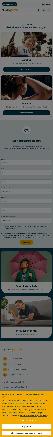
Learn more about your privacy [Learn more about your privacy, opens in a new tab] (34, 415)
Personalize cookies (26, 420)
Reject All (26, 426)
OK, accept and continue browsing (26, 433)
